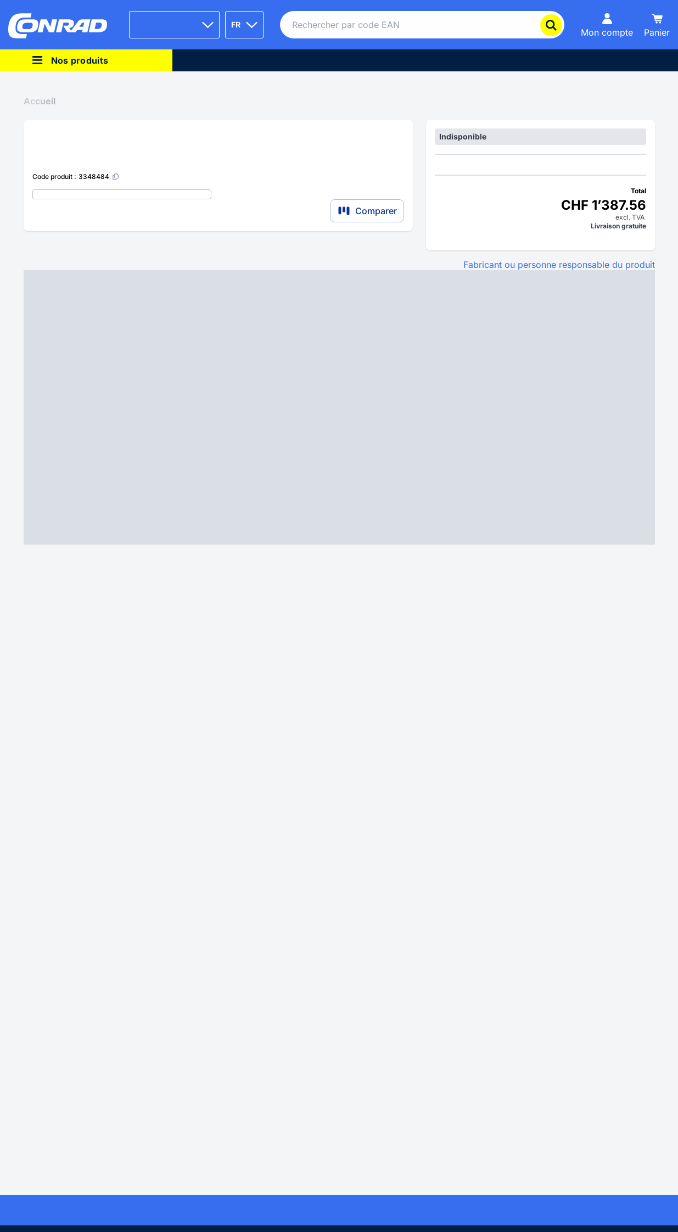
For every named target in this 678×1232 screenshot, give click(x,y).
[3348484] (99, 176)
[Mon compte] (607, 25)
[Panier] (657, 25)
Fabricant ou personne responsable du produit (559, 264)
